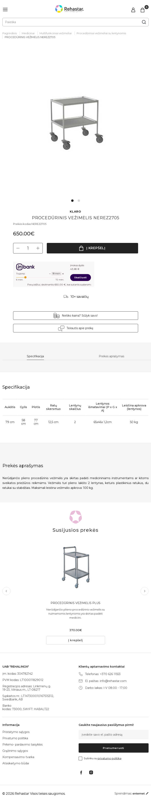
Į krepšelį (95, 248)
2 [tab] (79, 200)
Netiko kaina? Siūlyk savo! (80, 315)
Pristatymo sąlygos (15, 732)
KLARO (75, 211)
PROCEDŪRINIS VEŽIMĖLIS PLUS (75, 603)
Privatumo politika (15, 738)
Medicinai (28, 33)
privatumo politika (109, 758)
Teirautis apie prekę (80, 328)
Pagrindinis (9, 33)
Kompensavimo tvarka (18, 757)
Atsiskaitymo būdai (15, 763)
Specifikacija (35, 356)
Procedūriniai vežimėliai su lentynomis (101, 33)
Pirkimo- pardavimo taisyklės (22, 744)
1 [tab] (72, 200)
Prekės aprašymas (111, 356)
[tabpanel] (75, 122)
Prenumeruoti (113, 748)
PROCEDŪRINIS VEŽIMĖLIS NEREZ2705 (30, 37)
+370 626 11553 (110, 674)
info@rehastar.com (113, 681)
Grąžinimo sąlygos (15, 751)
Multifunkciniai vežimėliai (56, 33)
